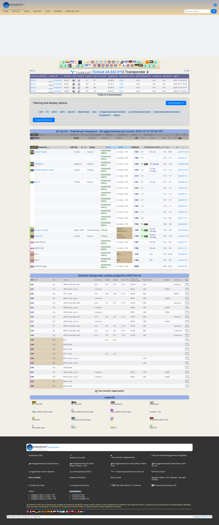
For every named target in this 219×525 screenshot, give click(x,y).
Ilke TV (37, 182)
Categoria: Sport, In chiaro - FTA (43, 495)
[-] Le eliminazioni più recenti (139, 112)
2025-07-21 (182, 158)
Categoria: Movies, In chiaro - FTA (43, 499)
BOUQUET (37, 11)
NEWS (5, 11)
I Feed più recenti (78, 497)
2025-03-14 (182, 236)
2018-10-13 (182, 152)
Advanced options (176, 103)
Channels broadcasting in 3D (164, 485)
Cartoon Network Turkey (44, 170)
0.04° (121, 87)
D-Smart (104, 230)
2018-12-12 (182, 242)
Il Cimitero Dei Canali (36, 485)
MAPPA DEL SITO (72, 11)
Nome (36, 138)
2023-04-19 (182, 182)
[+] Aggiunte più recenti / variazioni (112, 112)
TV (47, 112)
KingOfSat (204, 517)
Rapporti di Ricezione (77, 478)
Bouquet (155, 478)
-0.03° (121, 80)
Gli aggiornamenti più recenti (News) (43, 464)
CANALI (27, 11)
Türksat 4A (101, 72)
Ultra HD (71, 112)
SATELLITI (16, 11)
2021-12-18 (182, 170)
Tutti (41, 112)
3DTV (62, 112)
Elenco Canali (116, 478)
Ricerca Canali (158, 472)
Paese (76, 138)
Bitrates (117, 115)
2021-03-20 (182, 230)
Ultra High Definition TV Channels (126, 485)
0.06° (121, 84)
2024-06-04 (182, 224)
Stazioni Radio (83, 112)
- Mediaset (173, 478)
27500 (133, 147)
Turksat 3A (57, 91)
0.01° (121, 91)
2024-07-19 (182, 176)
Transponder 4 (104, 115)
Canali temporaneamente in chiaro (166, 112)
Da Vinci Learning (41, 230)
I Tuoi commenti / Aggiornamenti (111, 391)
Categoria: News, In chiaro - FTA (43, 497)
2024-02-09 (182, 164)
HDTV (54, 112)
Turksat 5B (57, 84)
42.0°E (117, 72)
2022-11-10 (182, 218)
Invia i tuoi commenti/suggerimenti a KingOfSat (169, 455)
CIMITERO (58, 11)
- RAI (167, 478)
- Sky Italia (181, 478)
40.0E (186, 71)
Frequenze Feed (78, 495)
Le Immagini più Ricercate (79, 485)
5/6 (137, 147)
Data (94, 112)
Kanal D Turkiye (40, 152)
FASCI (47, 11)
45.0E (33, 71)
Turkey (92, 147)
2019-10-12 (182, 260)
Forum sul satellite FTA (80, 499)
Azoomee (38, 236)
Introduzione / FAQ (36, 455)
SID (136, 138)
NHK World (38, 164)
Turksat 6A (57, 80)
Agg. (180, 138)
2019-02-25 (182, 266)
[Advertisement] (109, 36)
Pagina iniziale (43, 447)
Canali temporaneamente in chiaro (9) (127, 472)
